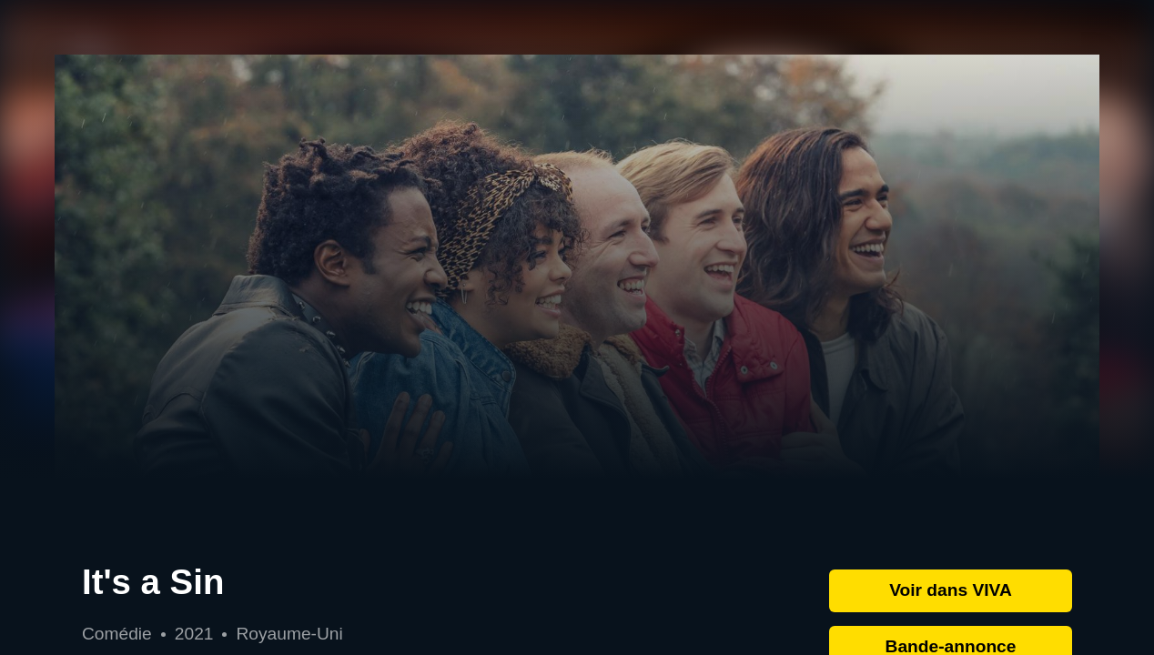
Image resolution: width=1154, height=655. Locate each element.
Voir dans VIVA (950, 590)
